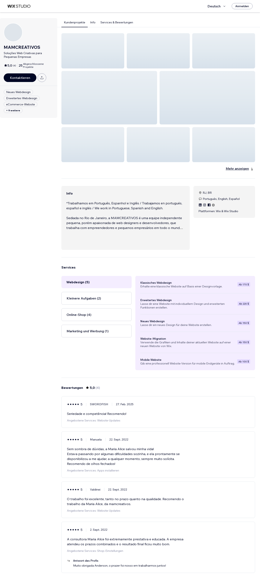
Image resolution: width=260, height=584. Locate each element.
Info (92, 22)
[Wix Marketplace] (18, 6)
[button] (92, 50)
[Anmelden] (242, 6)
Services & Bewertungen (116, 22)
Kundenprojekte (74, 22)
